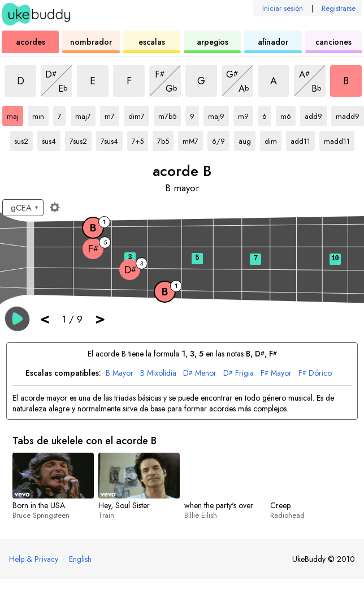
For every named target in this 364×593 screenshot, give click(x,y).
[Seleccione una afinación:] (23, 207)
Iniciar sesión (282, 8)
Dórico (315, 373)
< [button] (45, 318)
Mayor (119, 373)
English (80, 559)
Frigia (238, 373)
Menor (199, 373)
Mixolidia (158, 373)
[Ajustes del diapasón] (55, 207)
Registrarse (339, 8)
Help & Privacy (33, 559)
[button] (17, 319)
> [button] (100, 318)
